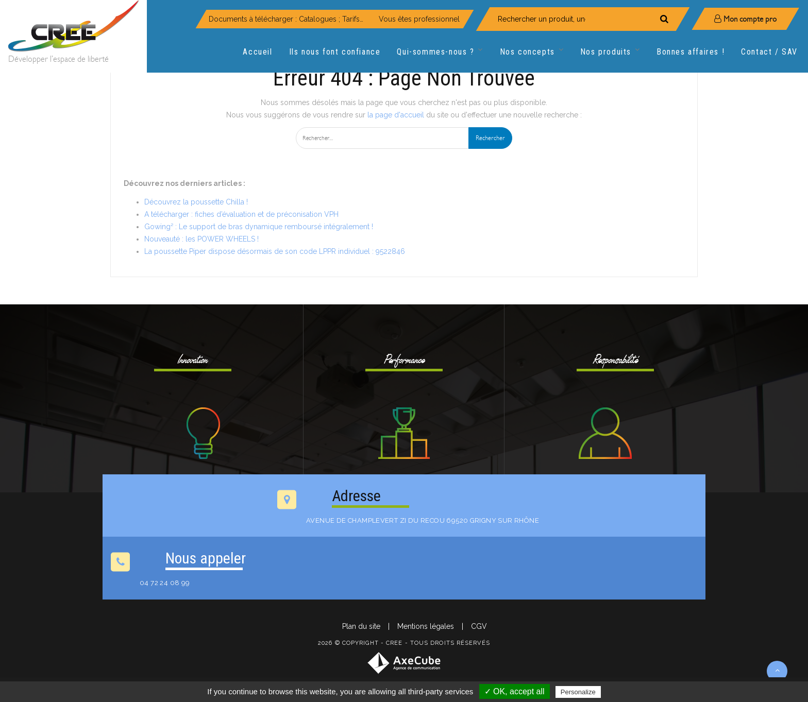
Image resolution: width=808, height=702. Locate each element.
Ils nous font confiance (335, 52)
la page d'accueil (395, 115)
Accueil (257, 52)
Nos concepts (532, 52)
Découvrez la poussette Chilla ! (196, 202)
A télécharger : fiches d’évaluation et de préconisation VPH (241, 214)
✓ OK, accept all (514, 691)
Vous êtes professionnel (419, 19)
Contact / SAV (769, 52)
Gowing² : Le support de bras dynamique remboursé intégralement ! (258, 226)
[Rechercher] (664, 19)
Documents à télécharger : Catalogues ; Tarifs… (286, 19)
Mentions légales (425, 626)
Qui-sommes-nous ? (440, 52)
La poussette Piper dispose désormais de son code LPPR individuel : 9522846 (274, 251)
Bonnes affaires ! (690, 52)
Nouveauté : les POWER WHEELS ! (201, 239)
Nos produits (610, 52)
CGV (479, 626)
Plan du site (361, 626)
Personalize (578, 692)
